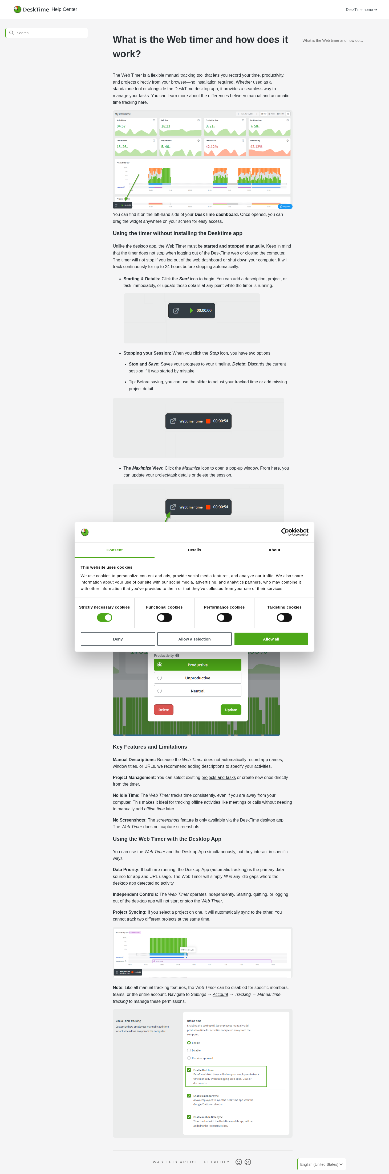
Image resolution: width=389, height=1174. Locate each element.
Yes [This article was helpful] (239, 1162)
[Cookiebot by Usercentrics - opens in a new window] (285, 532)
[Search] (46, 33)
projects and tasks (218, 777)
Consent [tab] (115, 550)
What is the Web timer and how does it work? (333, 41)
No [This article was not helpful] (248, 1162)
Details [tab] (194, 550)
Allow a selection (194, 639)
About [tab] (274, 550)
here (142, 102)
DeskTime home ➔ (361, 9)
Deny (118, 639)
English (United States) (322, 1164)
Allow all (271, 639)
